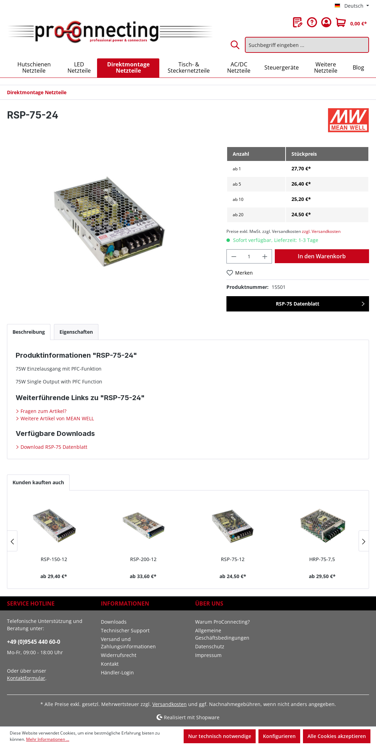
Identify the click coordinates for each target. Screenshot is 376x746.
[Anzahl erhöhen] (265, 256)
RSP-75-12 (233, 559)
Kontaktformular (26, 678)
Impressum (208, 655)
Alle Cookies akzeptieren (336, 736)
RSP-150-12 (54, 559)
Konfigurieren (279, 736)
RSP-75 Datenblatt (297, 303)
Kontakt (110, 663)
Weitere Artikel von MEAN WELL (56, 418)
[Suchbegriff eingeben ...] (307, 45)
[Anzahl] (249, 256)
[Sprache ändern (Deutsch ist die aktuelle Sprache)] (352, 6)
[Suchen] (235, 45)
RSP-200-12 (143, 559)
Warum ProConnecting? (222, 621)
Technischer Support (125, 630)
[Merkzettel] (297, 22)
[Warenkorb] (351, 22)
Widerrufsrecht (118, 655)
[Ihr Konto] (326, 22)
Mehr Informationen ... (47, 739)
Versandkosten (169, 704)
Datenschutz (209, 646)
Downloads (114, 621)
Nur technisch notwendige (219, 736)
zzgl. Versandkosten (321, 231)
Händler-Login (117, 672)
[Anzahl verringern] (233, 256)
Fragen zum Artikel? (42, 411)
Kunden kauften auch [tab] (38, 482)
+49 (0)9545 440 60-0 (33, 642)
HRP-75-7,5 (322, 559)
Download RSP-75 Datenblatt (53, 447)
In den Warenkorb (322, 256)
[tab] (28, 332)
